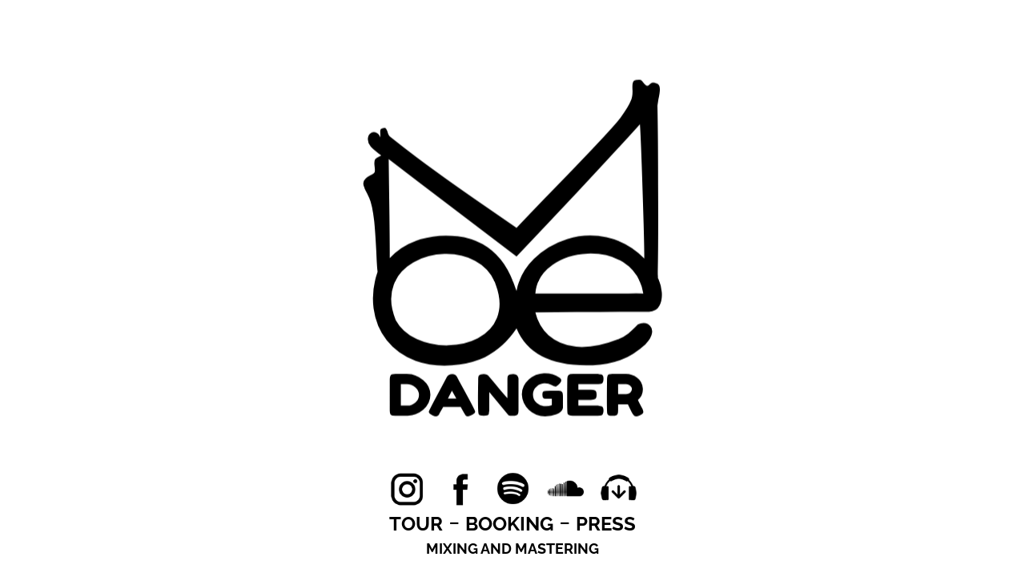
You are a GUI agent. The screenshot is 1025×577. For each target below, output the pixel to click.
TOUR (416, 523)
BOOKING (509, 523)
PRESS (606, 523)
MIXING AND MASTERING (512, 548)
